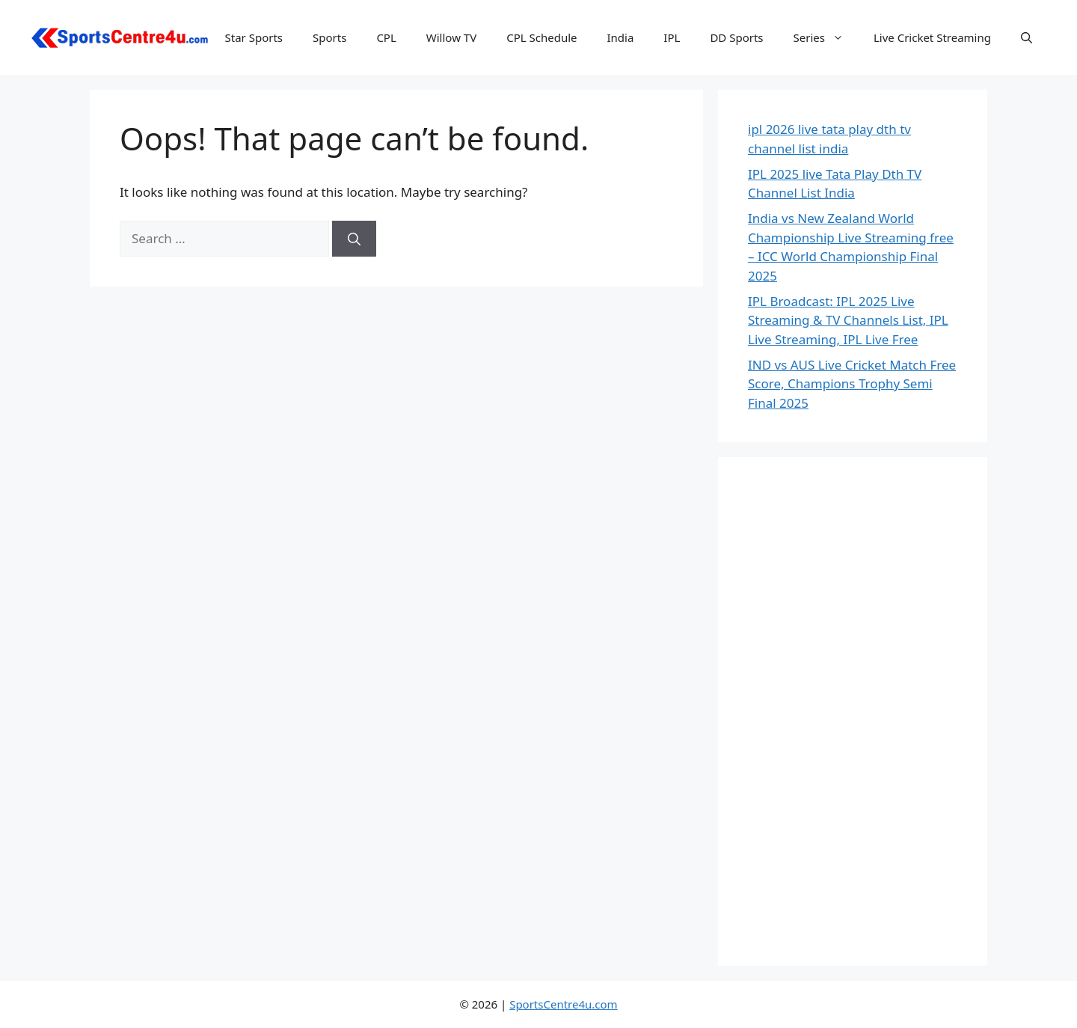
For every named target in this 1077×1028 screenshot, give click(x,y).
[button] (1026, 37)
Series (826, 37)
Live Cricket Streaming (932, 37)
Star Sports (254, 37)
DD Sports (736, 37)
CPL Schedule (541, 37)
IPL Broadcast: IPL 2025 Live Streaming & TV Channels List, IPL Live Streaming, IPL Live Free (848, 320)
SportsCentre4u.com (563, 1004)
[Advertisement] (852, 711)
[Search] (354, 239)
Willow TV (451, 37)
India (620, 37)
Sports (329, 37)
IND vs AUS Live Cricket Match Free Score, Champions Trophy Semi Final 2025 (852, 383)
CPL (386, 37)
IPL (671, 37)
